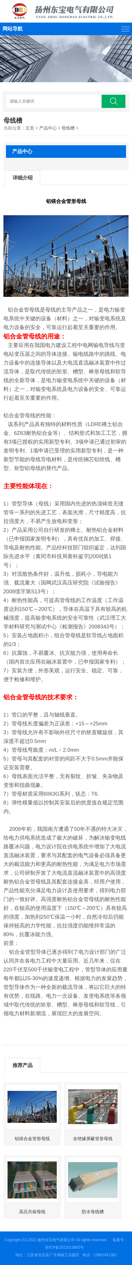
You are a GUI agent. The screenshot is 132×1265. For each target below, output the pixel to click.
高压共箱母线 (32, 1211)
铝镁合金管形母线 (32, 1138)
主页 (29, 128)
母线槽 (68, 128)
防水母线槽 (93, 1211)
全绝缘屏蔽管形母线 (93, 1138)
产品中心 (48, 128)
